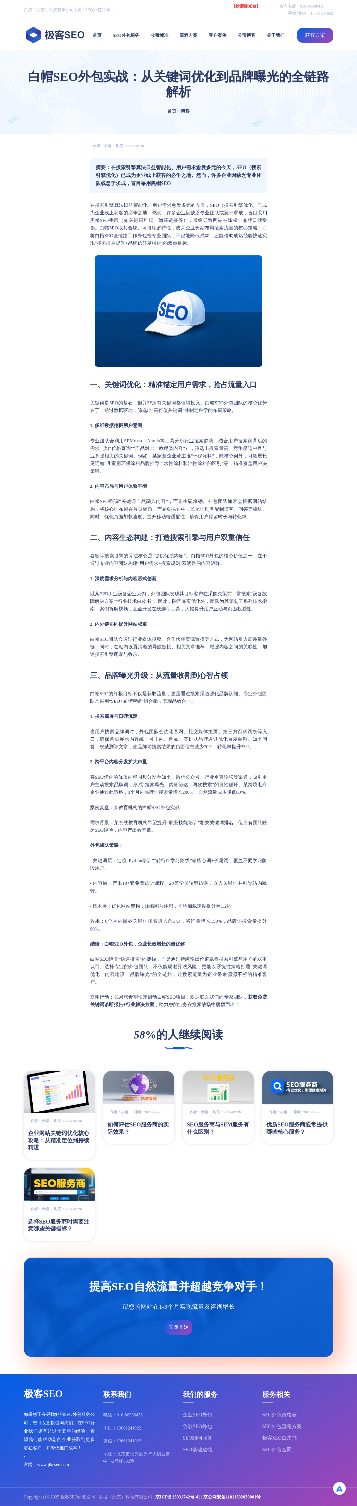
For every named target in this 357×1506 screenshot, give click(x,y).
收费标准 (159, 35)
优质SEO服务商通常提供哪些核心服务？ (297, 1128)
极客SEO (43, 1394)
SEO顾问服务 (197, 1438)
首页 (97, 35)
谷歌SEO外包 (197, 1426)
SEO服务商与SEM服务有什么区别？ (218, 1128)
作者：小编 (102, 146)
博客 (185, 111)
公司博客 (246, 35)
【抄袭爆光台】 (245, 6)
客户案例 (217, 35)
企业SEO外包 (197, 1415)
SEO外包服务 (126, 35)
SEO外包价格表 (279, 1415)
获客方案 (315, 35)
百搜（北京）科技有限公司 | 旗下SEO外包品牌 (67, 10)
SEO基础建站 (197, 1449)
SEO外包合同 (277, 1449)
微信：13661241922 (122, 1440)
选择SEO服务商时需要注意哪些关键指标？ (58, 1225)
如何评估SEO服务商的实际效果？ (138, 1128)
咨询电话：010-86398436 (302, 6)
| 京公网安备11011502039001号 (231, 1497)
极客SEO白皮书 (279, 1438)
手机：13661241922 (122, 1428)
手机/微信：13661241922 (310, 13)
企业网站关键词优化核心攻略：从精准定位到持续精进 (58, 1140)
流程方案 (188, 35)
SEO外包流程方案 (282, 1426)
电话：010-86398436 (123, 1415)
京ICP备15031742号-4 (176, 1497)
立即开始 (178, 1327)
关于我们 (275, 35)
